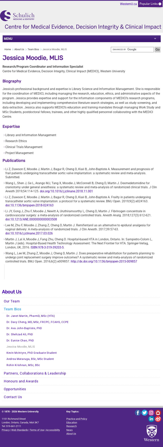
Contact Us (13, 397)
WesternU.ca (128, 4)
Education (71, 422)
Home (7, 49)
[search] (132, 49)
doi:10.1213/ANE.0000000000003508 (31, 219)
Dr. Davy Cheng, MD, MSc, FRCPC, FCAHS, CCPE (38, 322)
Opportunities (15, 389)
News (69, 430)
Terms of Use (37, 430)
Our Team (12, 301)
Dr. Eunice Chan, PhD (20, 340)
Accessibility (53, 430)
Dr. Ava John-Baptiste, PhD (24, 328)
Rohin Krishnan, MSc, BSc (23, 365)
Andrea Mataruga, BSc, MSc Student (30, 359)
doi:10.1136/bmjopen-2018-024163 (29, 205)
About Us (19, 49)
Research (71, 426)
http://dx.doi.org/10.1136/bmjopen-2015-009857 (104, 261)
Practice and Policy (76, 418)
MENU (8, 39)
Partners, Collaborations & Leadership (35, 373)
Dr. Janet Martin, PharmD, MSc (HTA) (31, 316)
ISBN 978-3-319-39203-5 (47, 247)
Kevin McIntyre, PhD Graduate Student (32, 353)
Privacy (6, 430)
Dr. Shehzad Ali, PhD (20, 334)
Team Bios (33, 49)
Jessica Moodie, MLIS (21, 346)
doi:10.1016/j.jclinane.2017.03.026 (29, 233)
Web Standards (19, 430)
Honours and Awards (21, 381)
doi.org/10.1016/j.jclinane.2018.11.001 (66, 191)
